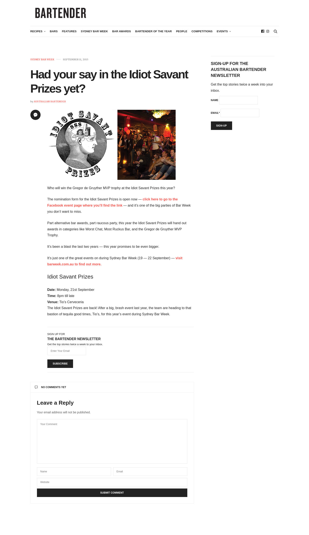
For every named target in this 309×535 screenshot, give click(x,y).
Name (214, 102)
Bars (54, 33)
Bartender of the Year (153, 33)
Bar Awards (121, 33)
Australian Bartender (50, 103)
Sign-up (221, 127)
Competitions (202, 33)
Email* (215, 114)
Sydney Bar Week (94, 33)
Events (222, 33)
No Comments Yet (50, 388)
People (181, 33)
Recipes (36, 33)
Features (69, 33)
